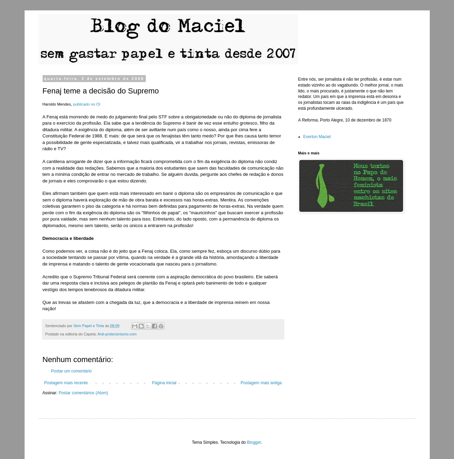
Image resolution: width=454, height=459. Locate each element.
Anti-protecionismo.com (117, 334)
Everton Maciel (317, 136)
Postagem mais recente (66, 382)
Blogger (254, 442)
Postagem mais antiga (261, 382)
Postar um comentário (71, 371)
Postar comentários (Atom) (83, 392)
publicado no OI (86, 104)
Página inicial (164, 382)
